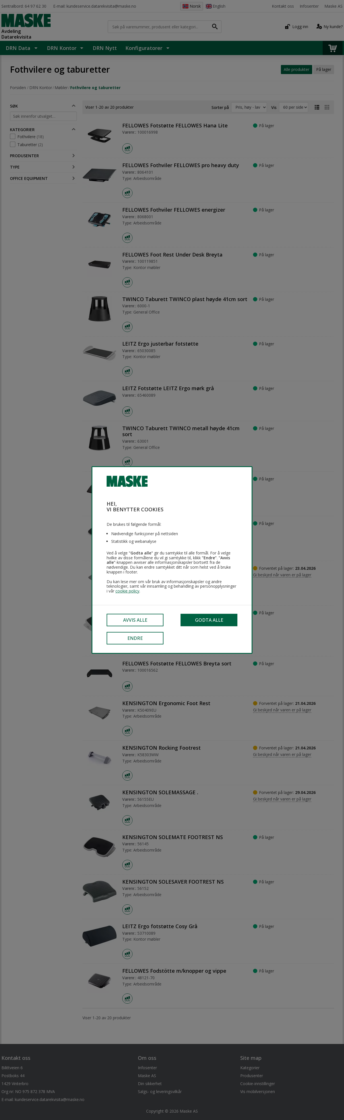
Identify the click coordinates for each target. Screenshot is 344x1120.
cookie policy (127, 591)
